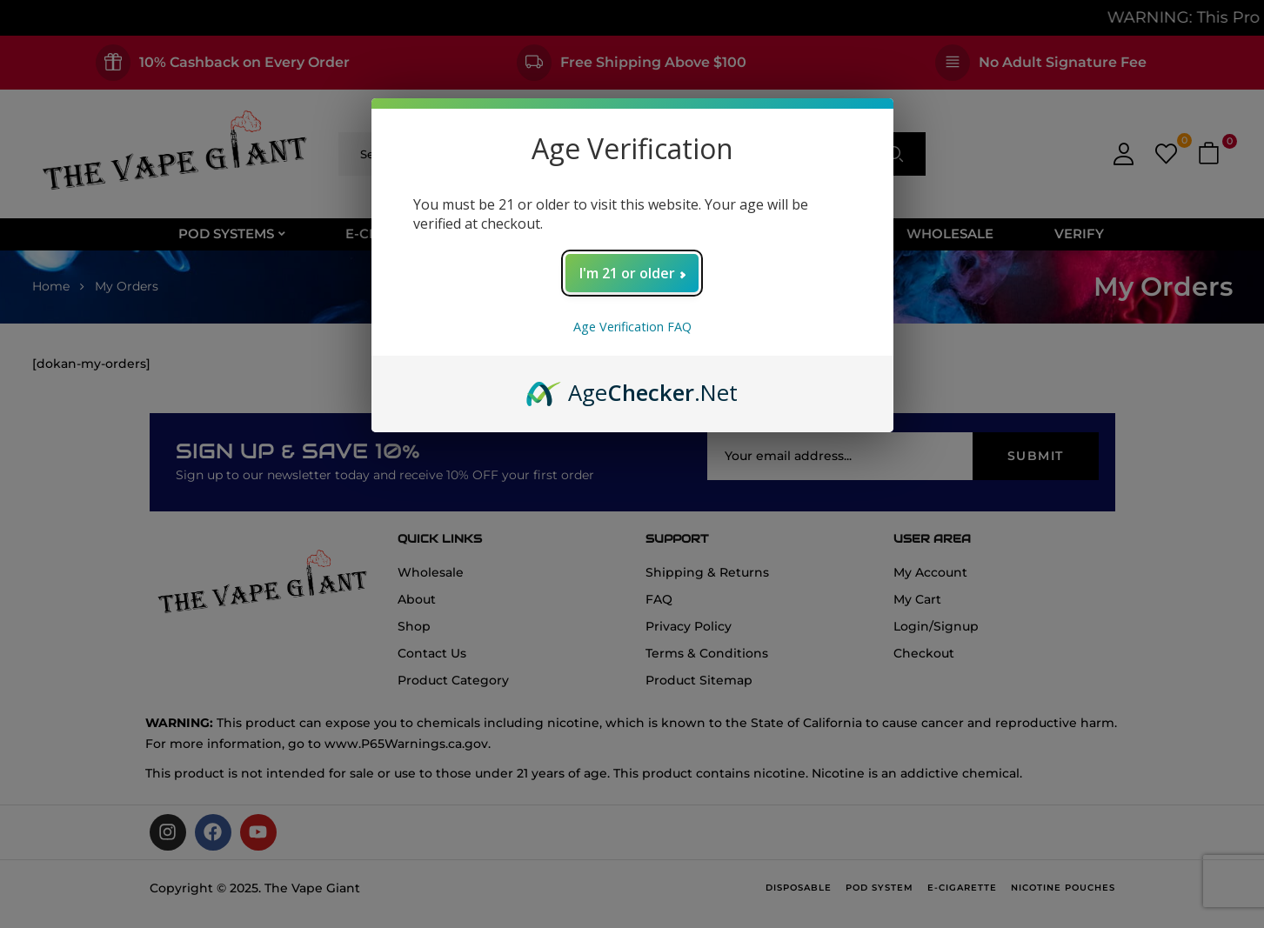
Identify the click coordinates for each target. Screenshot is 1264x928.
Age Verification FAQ (632, 326)
